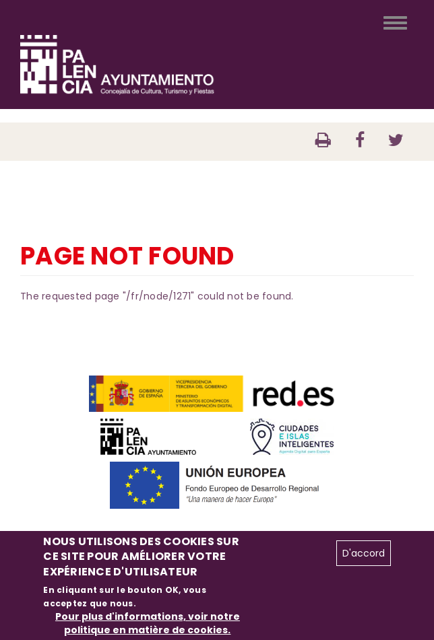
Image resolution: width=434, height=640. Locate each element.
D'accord (363, 553)
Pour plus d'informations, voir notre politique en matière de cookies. (147, 623)
